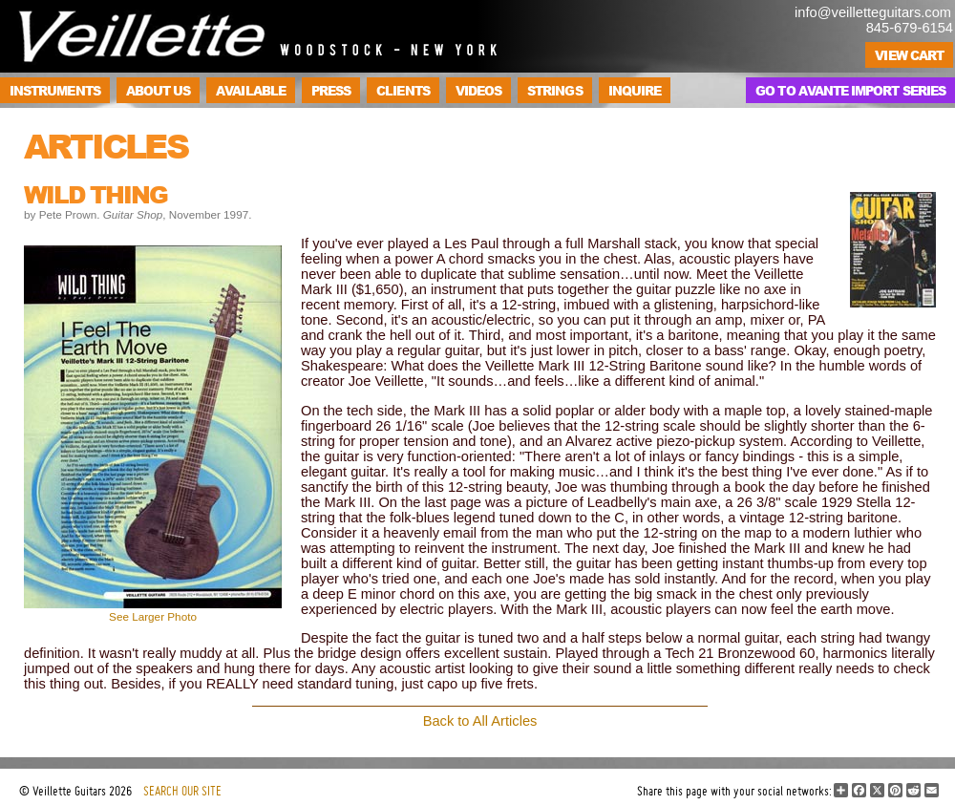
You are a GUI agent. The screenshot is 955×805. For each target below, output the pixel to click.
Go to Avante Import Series (850, 90)
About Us (158, 90)
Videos (478, 90)
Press (330, 90)
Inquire (634, 90)
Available (251, 90)
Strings (554, 90)
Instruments (55, 90)
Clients (402, 90)
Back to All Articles (480, 721)
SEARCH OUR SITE (182, 790)
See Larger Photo (153, 616)
